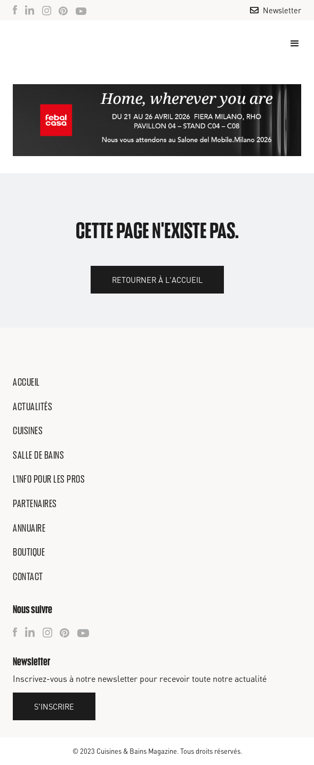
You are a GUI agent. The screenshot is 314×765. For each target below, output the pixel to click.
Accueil (26, 382)
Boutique (29, 552)
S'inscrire (54, 706)
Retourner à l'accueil (157, 279)
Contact (28, 576)
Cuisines (28, 430)
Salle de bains (38, 455)
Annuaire (29, 528)
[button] (290, 44)
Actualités (32, 406)
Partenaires (35, 503)
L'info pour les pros (49, 479)
